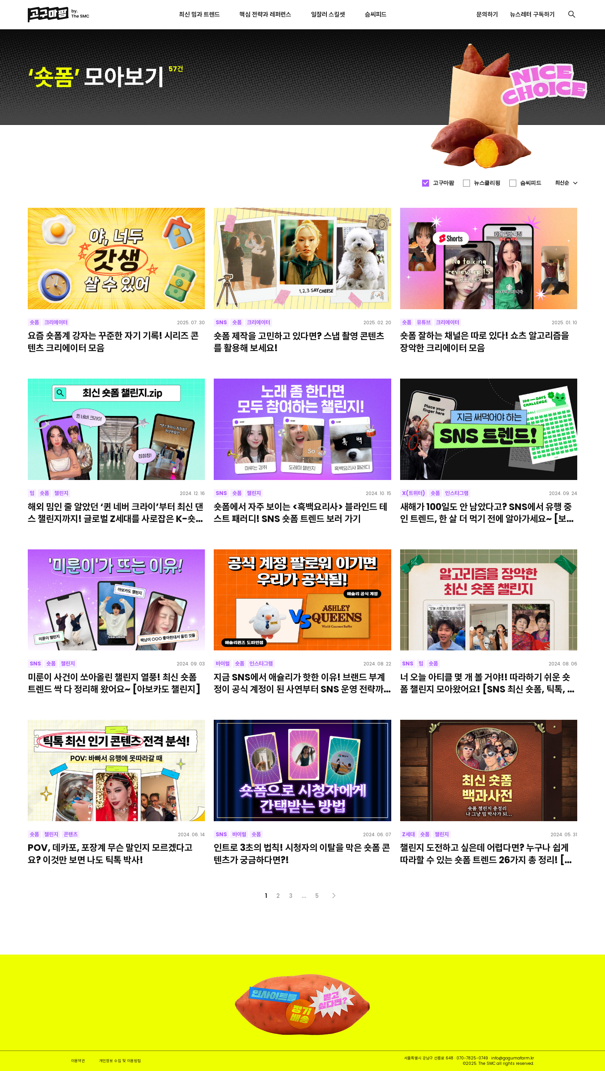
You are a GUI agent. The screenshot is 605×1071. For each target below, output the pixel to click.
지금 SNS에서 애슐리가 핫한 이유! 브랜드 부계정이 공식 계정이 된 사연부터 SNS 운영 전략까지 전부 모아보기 (299, 683)
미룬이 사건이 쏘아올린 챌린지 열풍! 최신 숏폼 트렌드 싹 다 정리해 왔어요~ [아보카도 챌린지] (114, 683)
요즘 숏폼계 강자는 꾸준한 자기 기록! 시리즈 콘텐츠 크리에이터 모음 (113, 342)
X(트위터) (413, 493)
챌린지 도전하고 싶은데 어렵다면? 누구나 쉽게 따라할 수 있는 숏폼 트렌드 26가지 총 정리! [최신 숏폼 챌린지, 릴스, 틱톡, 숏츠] (486, 854)
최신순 (566, 183)
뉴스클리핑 (487, 183)
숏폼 (34, 322)
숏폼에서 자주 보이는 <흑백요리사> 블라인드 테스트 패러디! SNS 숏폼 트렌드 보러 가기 (300, 513)
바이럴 (223, 663)
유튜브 (424, 322)
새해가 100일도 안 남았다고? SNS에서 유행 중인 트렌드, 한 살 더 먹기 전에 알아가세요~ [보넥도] (487, 513)
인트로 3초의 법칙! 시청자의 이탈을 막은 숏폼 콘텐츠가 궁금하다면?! (302, 854)
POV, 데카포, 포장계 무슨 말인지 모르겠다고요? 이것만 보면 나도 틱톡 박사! (110, 854)
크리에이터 (56, 322)
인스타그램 (456, 493)
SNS (221, 322)
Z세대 (408, 834)
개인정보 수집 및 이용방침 (120, 1061)
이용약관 (78, 1061)
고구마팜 (443, 183)
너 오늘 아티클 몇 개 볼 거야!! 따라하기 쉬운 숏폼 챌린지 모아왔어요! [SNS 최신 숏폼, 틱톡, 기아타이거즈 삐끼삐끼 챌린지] (487, 683)
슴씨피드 (530, 183)
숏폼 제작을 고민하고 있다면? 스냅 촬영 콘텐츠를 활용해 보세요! (299, 342)
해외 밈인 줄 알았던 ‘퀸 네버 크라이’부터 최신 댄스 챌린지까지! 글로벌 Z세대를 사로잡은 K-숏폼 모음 (116, 513)
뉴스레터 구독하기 (532, 14)
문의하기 (487, 14)
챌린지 (61, 493)
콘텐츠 (71, 834)
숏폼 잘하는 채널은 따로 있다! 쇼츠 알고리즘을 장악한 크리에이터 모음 (484, 342)
